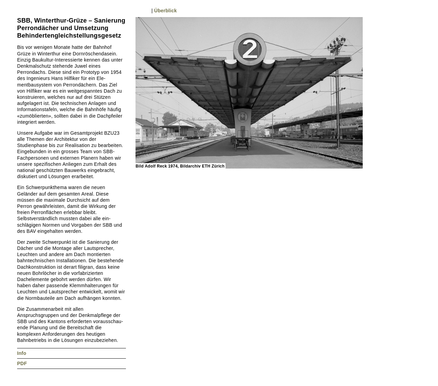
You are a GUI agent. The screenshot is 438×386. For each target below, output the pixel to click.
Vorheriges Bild (138, 10)
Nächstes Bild (146, 10)
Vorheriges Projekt (20, 10)
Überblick (165, 10)
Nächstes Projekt (27, 10)
